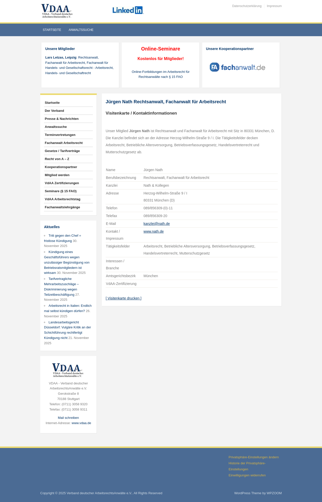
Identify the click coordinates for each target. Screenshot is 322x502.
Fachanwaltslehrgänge (62, 207)
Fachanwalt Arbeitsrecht (64, 143)
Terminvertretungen (60, 135)
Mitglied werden (57, 175)
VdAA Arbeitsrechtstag (62, 199)
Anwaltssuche (81, 30)
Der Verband (54, 111)
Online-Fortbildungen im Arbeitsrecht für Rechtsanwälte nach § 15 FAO (161, 74)
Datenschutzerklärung (247, 6)
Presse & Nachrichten (61, 119)
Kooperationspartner (61, 167)
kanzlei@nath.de (157, 224)
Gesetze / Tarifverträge (62, 151)
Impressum (274, 6)
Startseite (52, 30)
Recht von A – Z (57, 159)
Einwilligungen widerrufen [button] (247, 475)
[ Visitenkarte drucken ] (123, 298)
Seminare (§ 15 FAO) (60, 191)
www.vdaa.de (81, 423)
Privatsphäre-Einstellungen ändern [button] (254, 457)
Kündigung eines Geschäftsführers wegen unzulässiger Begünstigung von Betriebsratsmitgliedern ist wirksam (67, 262)
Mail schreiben (68, 418)
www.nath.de (154, 231)
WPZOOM (274, 493)
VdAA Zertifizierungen (62, 183)
